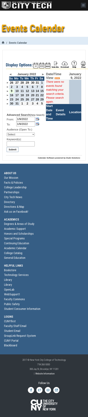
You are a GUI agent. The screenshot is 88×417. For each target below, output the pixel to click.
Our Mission (11, 177)
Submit (12, 149)
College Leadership (15, 187)
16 (11, 95)
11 (22, 91)
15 (42, 91)
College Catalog (13, 253)
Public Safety (12, 304)
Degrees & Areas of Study (19, 224)
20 (32, 95)
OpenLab (9, 289)
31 (37, 82)
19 (27, 95)
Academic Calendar (15, 248)
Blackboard (10, 345)
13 (32, 91)
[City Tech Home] (3, 42)
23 (11, 99)
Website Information (45, 373)
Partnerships (11, 192)
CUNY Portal (11, 340)
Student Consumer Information (22, 309)
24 (17, 99)
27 (17, 82)
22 (42, 95)
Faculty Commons (14, 299)
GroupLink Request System (20, 335)
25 (22, 99)
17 (17, 95)
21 (37, 95)
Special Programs (14, 238)
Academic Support (15, 228)
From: (10, 119)
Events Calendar (18, 42)
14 (37, 91)
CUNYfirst (10, 321)
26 (11, 82)
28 (22, 82)
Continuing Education (16, 243)
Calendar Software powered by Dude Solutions (59, 158)
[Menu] (83, 5)
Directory (9, 202)
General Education (14, 257)
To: (8, 124)
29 (27, 82)
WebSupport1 (12, 294)
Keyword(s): (14, 139)
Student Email (12, 331)
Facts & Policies (13, 182)
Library (8, 279)
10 (17, 91)
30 (32, 82)
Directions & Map (14, 206)
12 (27, 91)
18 (22, 95)
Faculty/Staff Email (15, 326)
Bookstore (10, 270)
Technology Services (16, 275)
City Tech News (13, 197)
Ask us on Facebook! (16, 211)
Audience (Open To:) (19, 129)
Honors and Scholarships (19, 233)
